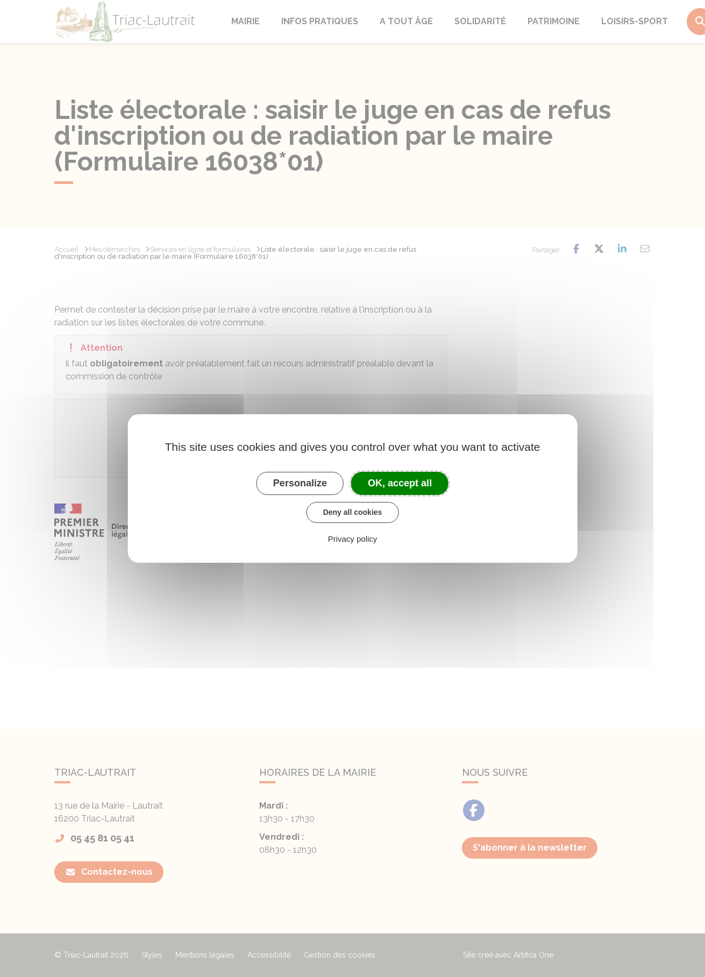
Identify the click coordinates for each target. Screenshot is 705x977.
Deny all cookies (352, 512)
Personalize (300, 483)
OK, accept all (400, 483)
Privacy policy (353, 538)
